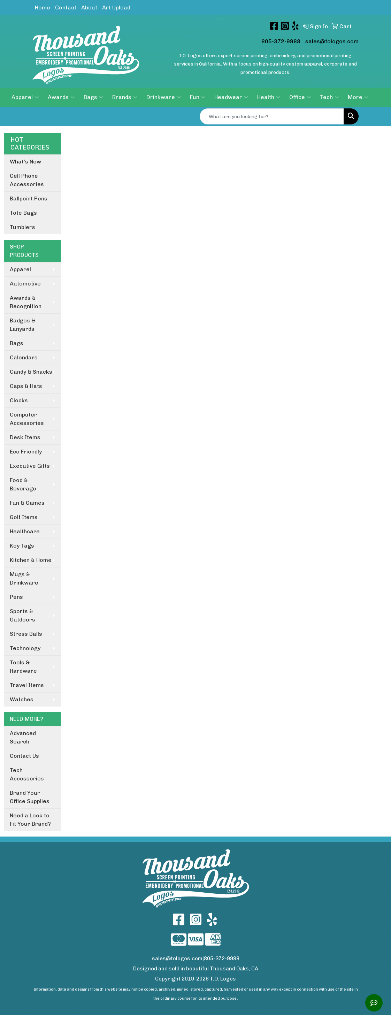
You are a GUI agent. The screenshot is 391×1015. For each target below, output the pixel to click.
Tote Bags (23, 212)
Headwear (231, 97)
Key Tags (22, 545)
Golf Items (24, 517)
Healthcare (25, 531)
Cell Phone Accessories (27, 180)
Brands (124, 97)
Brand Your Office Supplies (29, 796)
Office (300, 97)
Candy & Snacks (31, 371)
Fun (197, 97)
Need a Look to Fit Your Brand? (30, 819)
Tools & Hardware (23, 666)
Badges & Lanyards (22, 324)
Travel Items (27, 685)
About (89, 7)
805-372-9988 (280, 41)
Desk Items (25, 437)
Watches (21, 699)
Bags (93, 97)
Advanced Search (23, 737)
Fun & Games (27, 502)
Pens (16, 597)
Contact (65, 7)
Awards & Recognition (25, 302)
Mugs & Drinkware (24, 578)
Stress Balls (26, 634)
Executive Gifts (30, 466)
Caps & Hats (26, 386)
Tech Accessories (27, 774)
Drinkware (163, 97)
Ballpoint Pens (28, 198)
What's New (25, 161)
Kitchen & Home (31, 560)
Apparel (25, 97)
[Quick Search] (272, 116)
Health (268, 97)
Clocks (19, 400)
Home (42, 7)
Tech (329, 97)
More (358, 97)
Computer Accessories (27, 418)
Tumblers (22, 227)
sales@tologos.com (332, 41)
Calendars (24, 357)
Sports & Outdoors (22, 615)
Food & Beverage (23, 484)
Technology (25, 648)
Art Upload (116, 7)
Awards (61, 97)
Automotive (25, 283)
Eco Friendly (26, 451)
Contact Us (24, 756)
